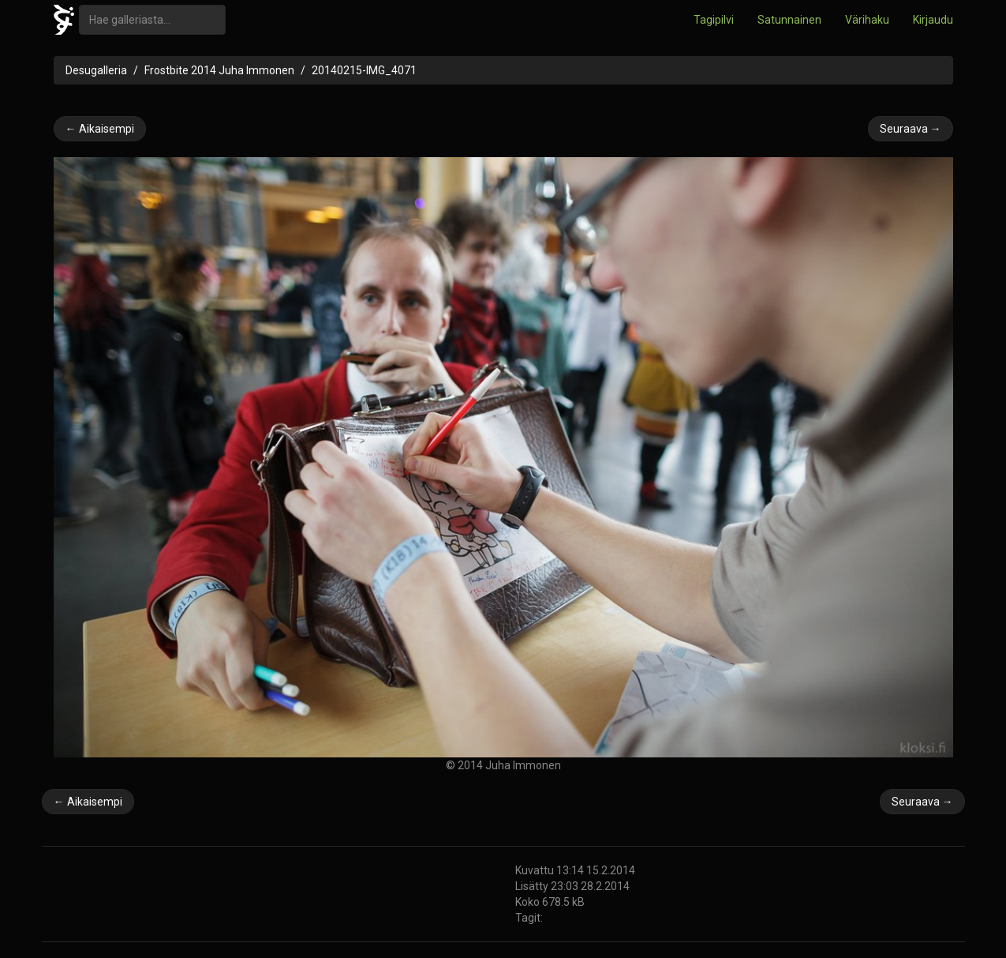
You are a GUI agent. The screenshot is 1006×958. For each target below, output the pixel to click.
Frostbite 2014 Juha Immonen (219, 70)
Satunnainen (789, 19)
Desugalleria (96, 70)
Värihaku (867, 19)
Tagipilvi (714, 19)
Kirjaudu (933, 19)
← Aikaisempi (99, 128)
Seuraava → (910, 128)
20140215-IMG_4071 (364, 70)
